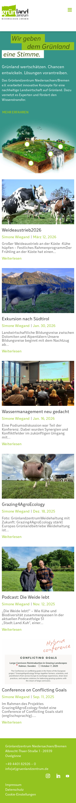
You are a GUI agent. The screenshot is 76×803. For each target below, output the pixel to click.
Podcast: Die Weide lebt (25, 597)
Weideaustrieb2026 (21, 230)
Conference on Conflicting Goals (34, 690)
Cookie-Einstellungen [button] (20, 794)
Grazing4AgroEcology (23, 504)
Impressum (13, 785)
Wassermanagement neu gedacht (35, 412)
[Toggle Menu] (70, 9)
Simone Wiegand (16, 237)
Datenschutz (14, 790)
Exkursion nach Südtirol (25, 319)
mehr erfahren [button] (15, 112)
